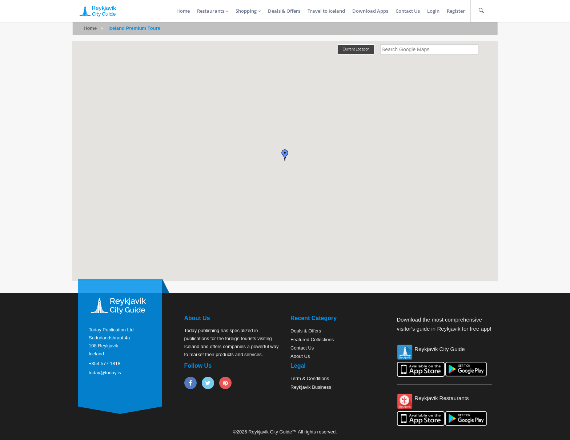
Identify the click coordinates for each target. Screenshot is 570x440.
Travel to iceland (326, 11)
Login (433, 11)
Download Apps (370, 11)
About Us (300, 356)
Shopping (248, 11)
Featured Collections (312, 339)
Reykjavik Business (310, 387)
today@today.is (105, 372)
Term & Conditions (309, 378)
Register (456, 11)
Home (183, 11)
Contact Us (408, 11)
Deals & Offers (284, 11)
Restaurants (212, 11)
